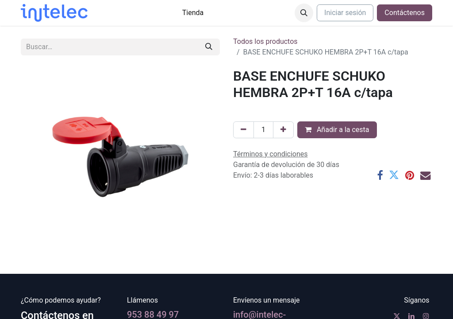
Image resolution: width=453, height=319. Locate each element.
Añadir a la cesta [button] (337, 129)
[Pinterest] (409, 175)
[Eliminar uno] (243, 129)
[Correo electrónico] (425, 175)
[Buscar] (209, 47)
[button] (304, 13)
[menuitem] (193, 13)
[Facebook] (380, 175)
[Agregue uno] (283, 129)
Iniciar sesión (345, 12)
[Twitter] (394, 175)
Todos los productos (265, 41)
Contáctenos (404, 12)
